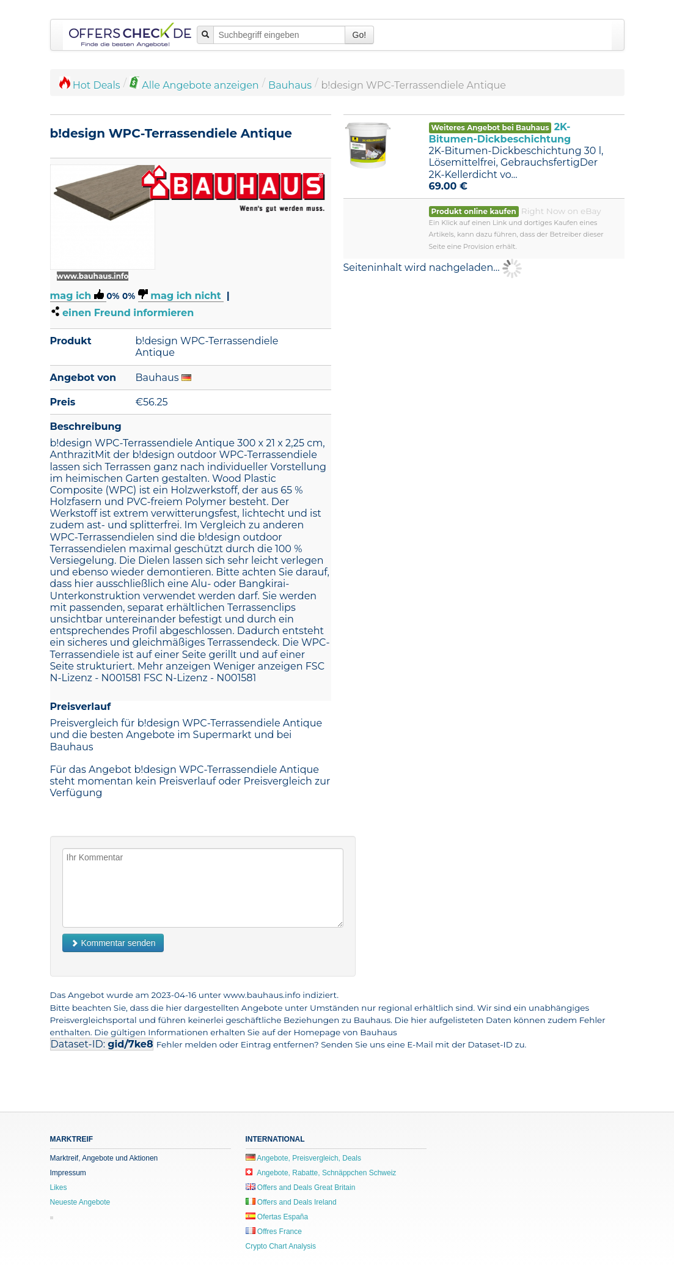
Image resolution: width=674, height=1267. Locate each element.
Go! (360, 35)
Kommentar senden (113, 943)
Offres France (274, 1231)
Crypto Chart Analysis (281, 1246)
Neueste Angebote (80, 1202)
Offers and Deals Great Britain (301, 1187)
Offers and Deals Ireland (291, 1202)
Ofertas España (277, 1217)
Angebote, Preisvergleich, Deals (303, 1158)
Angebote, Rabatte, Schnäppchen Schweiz (321, 1173)
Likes (58, 1187)
